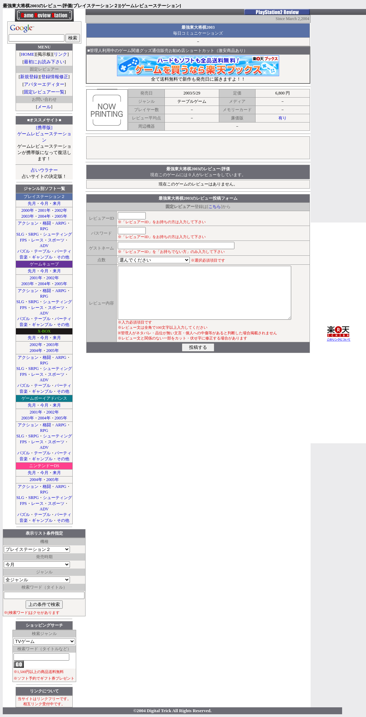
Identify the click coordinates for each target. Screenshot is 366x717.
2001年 (44, 210)
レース (37, 240)
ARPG (60, 223)
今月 (44, 203)
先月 (32, 203)
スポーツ (56, 240)
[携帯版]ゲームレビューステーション (44, 134)
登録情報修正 (54, 76)
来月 (57, 203)
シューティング (57, 234)
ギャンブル (42, 257)
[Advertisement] (198, 147)
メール (44, 106)
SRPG (33, 234)
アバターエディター (44, 84)
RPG (44, 228)
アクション (28, 223)
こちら (214, 206)
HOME (27, 54)
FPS (23, 240)
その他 (63, 257)
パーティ (63, 251)
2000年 (27, 210)
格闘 (47, 223)
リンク (60, 54)
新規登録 (29, 76)
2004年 (44, 216)
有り (282, 118)
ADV (44, 245)
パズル (23, 251)
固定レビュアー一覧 (44, 91)
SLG (20, 234)
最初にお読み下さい (44, 61)
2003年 (27, 216)
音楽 (23, 257)
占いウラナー (44, 170)
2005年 (61, 216)
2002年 (61, 210)
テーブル (42, 251)
